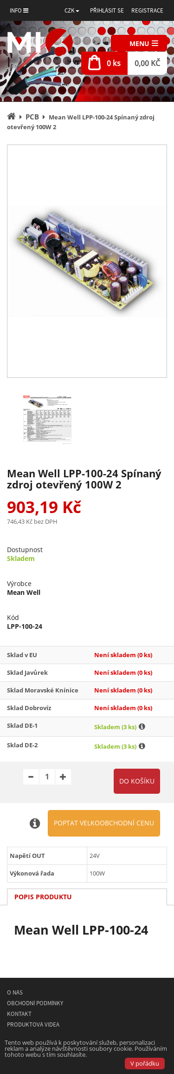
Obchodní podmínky (35, 1003)
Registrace (147, 10)
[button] (72, 10)
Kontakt (19, 1014)
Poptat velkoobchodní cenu (104, 822)
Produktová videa (33, 1024)
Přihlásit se (107, 10)
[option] (87, 261)
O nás (15, 992)
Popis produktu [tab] (43, 896)
